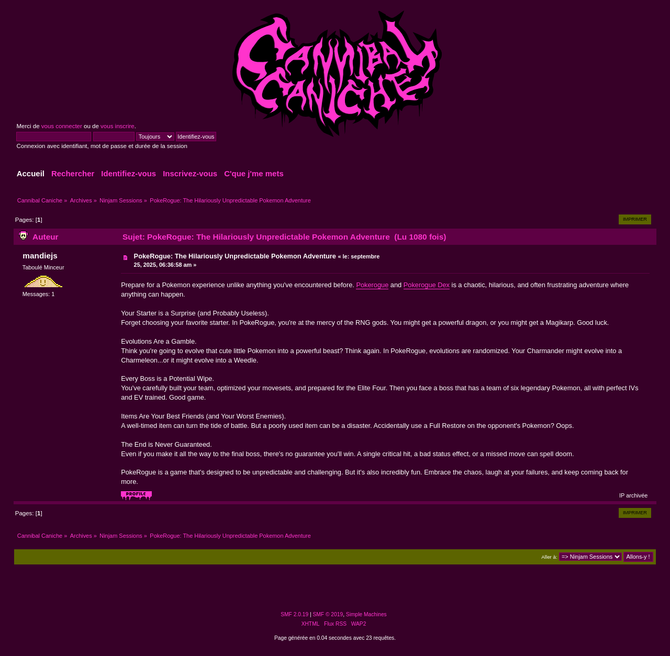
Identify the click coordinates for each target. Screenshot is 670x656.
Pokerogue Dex (427, 285)
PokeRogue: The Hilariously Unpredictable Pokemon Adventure (235, 256)
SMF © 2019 (328, 614)
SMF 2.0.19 (294, 614)
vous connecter (61, 126)
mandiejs (40, 255)
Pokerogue (372, 285)
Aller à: (549, 557)
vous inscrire (117, 126)
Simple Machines (366, 614)
